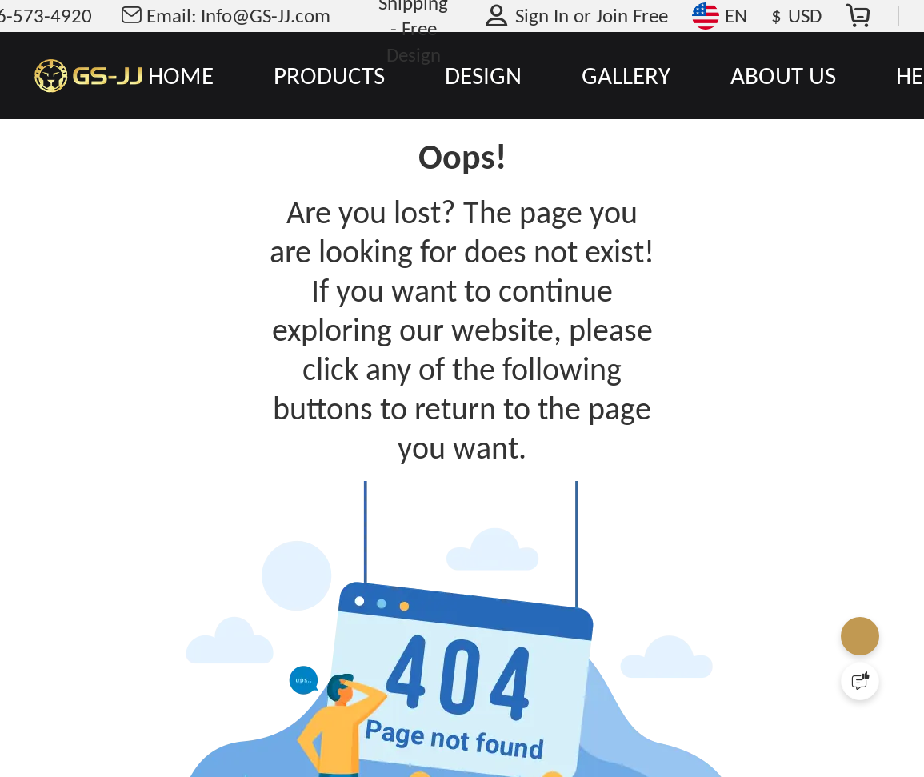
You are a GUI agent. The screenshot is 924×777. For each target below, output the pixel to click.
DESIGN (483, 75)
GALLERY (626, 75)
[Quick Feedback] (860, 681)
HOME (181, 75)
